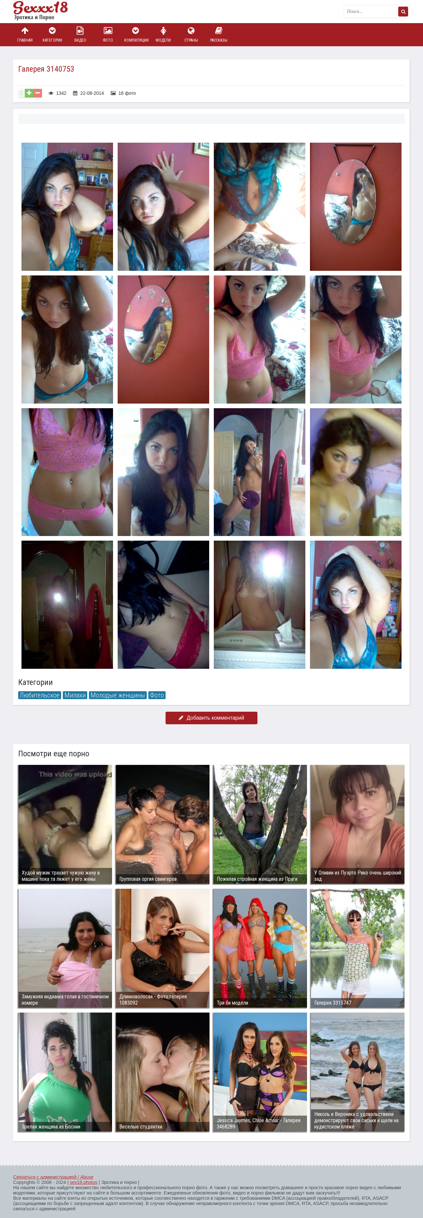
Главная (24, 34)
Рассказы (218, 34)
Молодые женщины (118, 695)
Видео (80, 34)
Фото (108, 34)
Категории (52, 34)
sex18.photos (83, 1182)
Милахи (75, 695)
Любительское (39, 695)
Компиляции (135, 34)
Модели (163, 34)
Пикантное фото (46, 11)
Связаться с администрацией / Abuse (53, 1177)
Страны (191, 34)
